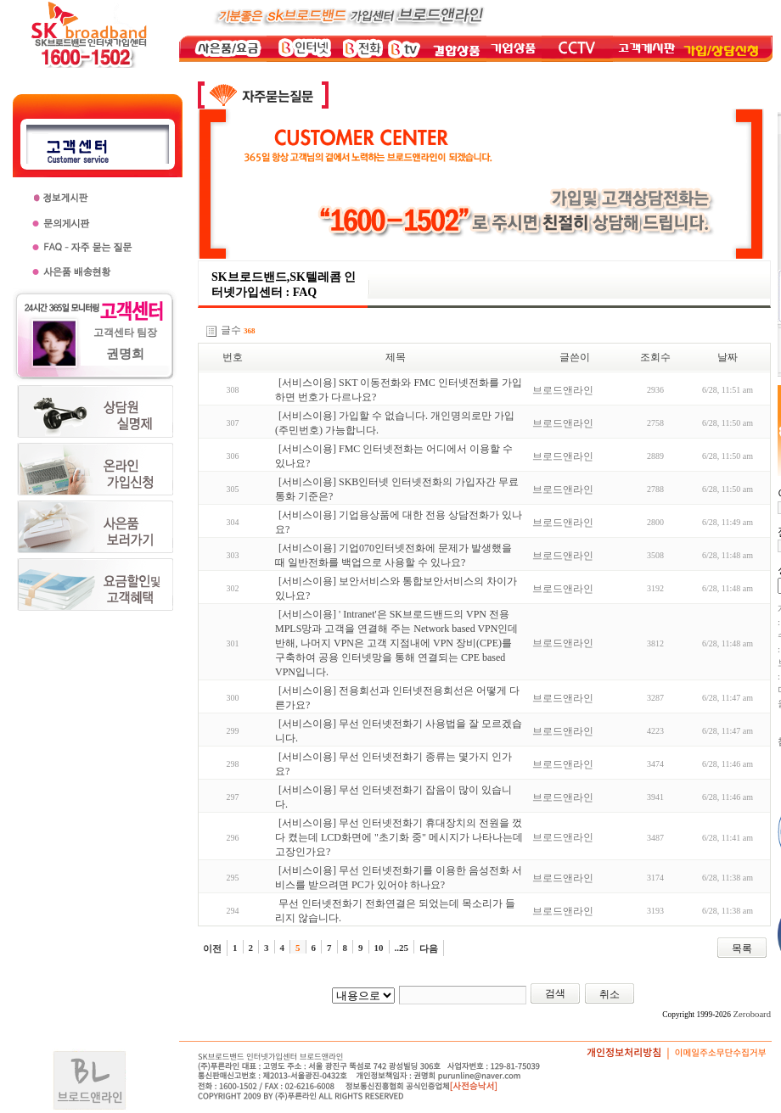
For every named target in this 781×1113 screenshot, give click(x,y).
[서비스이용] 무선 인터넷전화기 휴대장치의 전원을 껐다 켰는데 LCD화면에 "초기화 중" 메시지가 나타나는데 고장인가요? (399, 837)
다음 (428, 948)
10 (379, 947)
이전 (212, 948)
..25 (402, 947)
